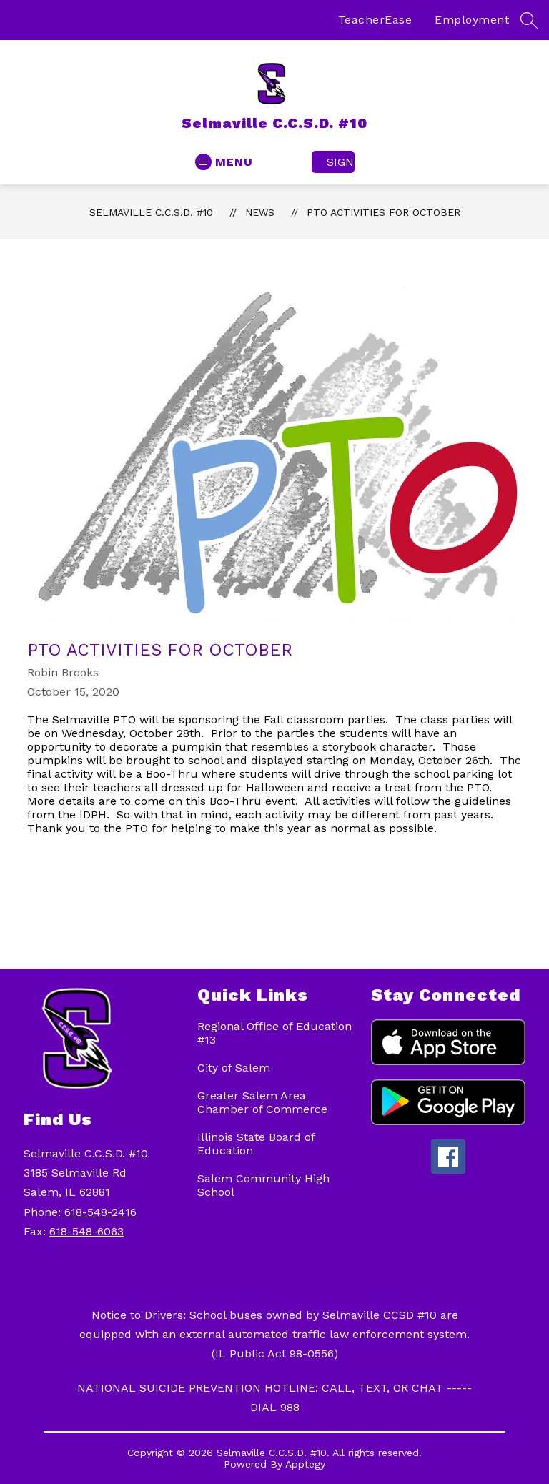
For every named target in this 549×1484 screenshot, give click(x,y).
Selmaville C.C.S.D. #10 (151, 212)
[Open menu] (224, 162)
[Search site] (529, 20)
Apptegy (305, 1464)
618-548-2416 (100, 1212)
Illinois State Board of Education (256, 1143)
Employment (472, 19)
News (259, 212)
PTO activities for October (383, 212)
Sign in (341, 162)
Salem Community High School (263, 1185)
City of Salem (233, 1067)
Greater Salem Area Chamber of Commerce (262, 1102)
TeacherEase (375, 19)
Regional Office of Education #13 (274, 1033)
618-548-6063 (86, 1231)
